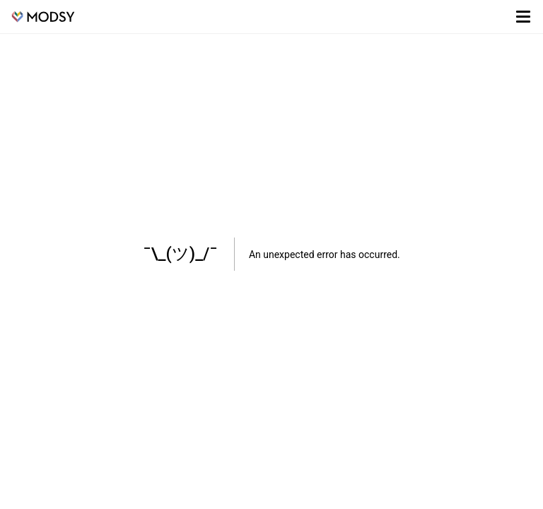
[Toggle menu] (523, 17)
